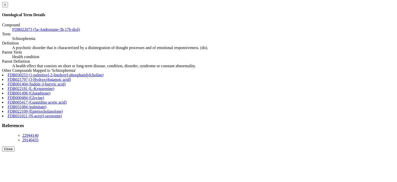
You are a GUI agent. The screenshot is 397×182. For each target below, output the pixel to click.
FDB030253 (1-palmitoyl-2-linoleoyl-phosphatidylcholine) (56, 75)
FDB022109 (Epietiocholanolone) (35, 111)
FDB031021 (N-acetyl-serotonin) (35, 116)
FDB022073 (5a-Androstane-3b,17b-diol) (46, 29)
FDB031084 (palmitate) (27, 107)
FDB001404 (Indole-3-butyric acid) (37, 84)
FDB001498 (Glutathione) (29, 93)
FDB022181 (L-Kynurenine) (31, 88)
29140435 (30, 140)
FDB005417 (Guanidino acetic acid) (37, 102)
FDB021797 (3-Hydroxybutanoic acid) (39, 79)
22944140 (30, 135)
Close (8, 149)
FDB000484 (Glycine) (26, 98)
